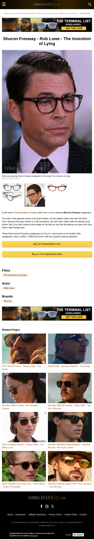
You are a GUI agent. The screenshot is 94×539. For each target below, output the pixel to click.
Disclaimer (20, 514)
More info (34, 536)
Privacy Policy (55, 514)
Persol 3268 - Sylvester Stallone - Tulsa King (69, 366)
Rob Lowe (48, 212)
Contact (83, 514)
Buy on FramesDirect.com (47, 244)
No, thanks (78, 535)
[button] (47, 172)
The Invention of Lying (25, 212)
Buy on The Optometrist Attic (47, 254)
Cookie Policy (71, 514)
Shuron (47, 233)
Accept (68, 535)
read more (85, 13)
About (10, 514)
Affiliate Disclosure (37, 514)
